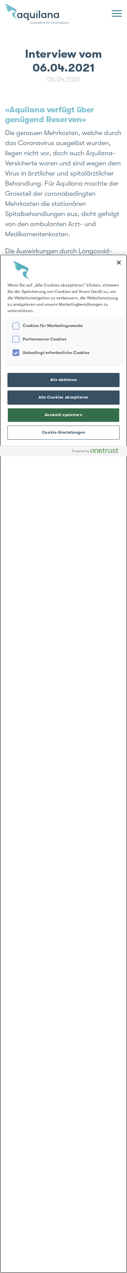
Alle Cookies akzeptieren (63, 397)
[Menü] (117, 13)
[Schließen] (118, 262)
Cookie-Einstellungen (63, 432)
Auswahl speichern (64, 415)
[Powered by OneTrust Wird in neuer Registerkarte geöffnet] (98, 452)
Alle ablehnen (63, 380)
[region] (63, 763)
